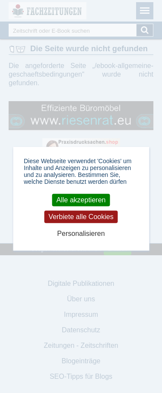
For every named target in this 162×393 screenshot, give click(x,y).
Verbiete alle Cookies (80, 216)
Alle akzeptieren (81, 200)
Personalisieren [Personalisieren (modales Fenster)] (81, 233)
